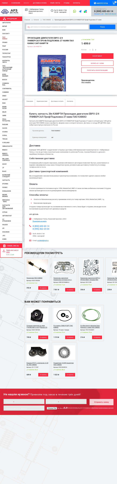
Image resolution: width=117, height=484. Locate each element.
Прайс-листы (13, 246)
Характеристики (42, 101)
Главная (27, 20)
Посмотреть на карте (39, 221)
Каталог (36, 20)
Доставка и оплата (57, 101)
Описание (29, 101)
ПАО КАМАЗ (47, 20)
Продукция (12, 19)
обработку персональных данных (102, 408)
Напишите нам (99, 14)
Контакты (70, 101)
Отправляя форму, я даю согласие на (89, 408)
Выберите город (102, 3)
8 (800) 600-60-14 (103, 11)
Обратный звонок (110, 14)
